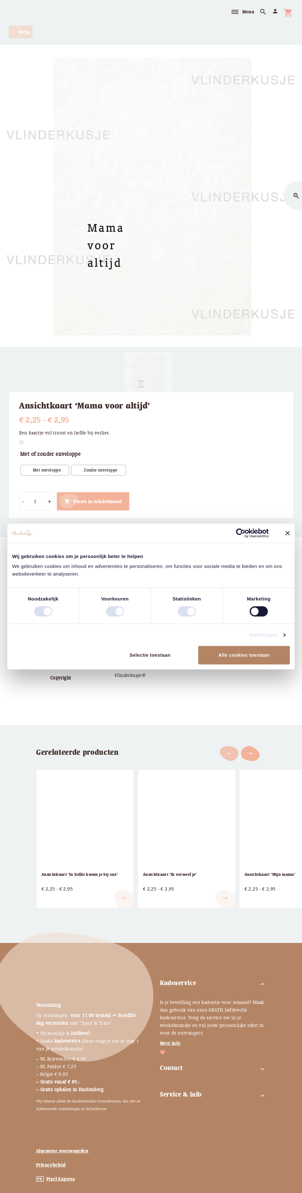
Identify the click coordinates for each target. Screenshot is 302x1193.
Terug (20, 32)
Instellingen (264, 635)
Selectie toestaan (149, 655)
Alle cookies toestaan (244, 655)
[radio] (45, 470)
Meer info (170, 1043)
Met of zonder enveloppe (50, 454)
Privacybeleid (50, 1165)
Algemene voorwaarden (62, 1151)
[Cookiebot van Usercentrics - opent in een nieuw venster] (246, 533)
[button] (250, 753)
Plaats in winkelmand (97, 501)
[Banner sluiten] (287, 533)
